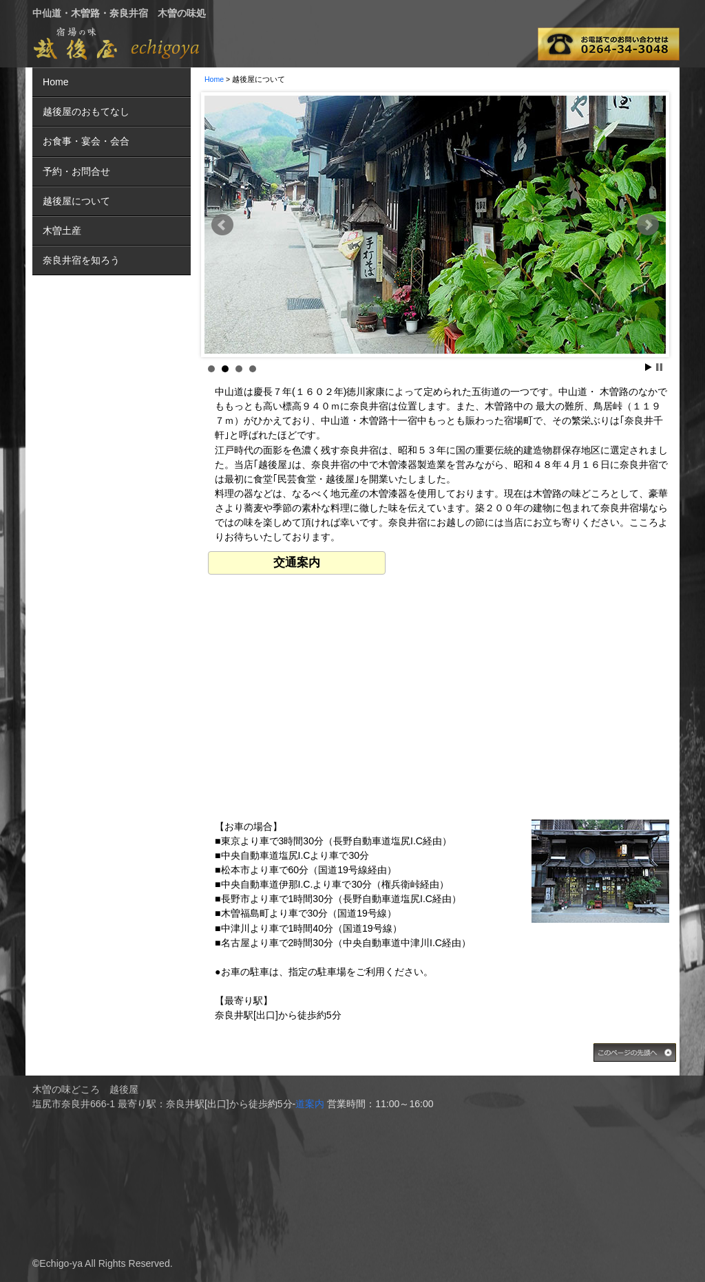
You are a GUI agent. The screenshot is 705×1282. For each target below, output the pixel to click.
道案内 (309, 1103)
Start (648, 367)
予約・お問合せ (76, 171)
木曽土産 (62, 230)
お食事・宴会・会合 (86, 141)
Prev (222, 225)
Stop (659, 367)
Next (648, 225)
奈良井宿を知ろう (81, 260)
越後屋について (76, 200)
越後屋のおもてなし (86, 111)
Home (214, 79)
